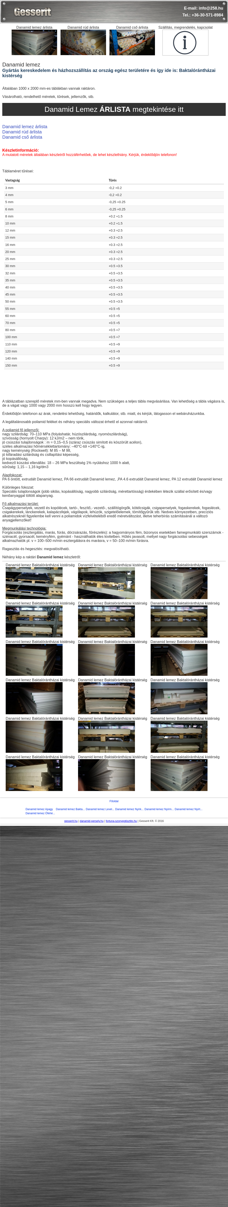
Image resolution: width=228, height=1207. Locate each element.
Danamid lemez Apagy (39, 809)
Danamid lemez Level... (100, 809)
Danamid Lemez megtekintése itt (113, 109)
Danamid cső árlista (22, 137)
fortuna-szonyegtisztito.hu (121, 821)
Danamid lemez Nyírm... (159, 809)
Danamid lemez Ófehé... (40, 813)
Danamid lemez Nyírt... (189, 809)
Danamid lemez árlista (24, 126)
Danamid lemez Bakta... (70, 809)
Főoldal (113, 801)
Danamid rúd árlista (22, 131)
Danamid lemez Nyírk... (129, 809)
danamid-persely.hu (92, 821)
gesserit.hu (71, 821)
